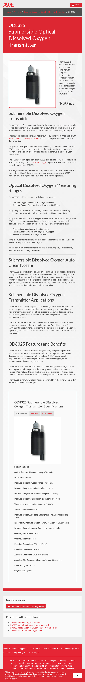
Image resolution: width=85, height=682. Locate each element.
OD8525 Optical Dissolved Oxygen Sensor (27, 630)
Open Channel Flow (53, 663)
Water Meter (68, 663)
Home (8, 12)
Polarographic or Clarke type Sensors (24, 138)
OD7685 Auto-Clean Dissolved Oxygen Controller (30, 625)
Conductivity (33, 660)
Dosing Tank (41, 668)
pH (11, 660)
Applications (25, 649)
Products (17, 12)
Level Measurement (34, 663)
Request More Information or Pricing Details (26, 606)
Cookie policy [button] (57, 676)
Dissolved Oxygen (31, 12)
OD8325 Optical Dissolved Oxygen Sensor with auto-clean (33, 628)
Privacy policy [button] (11, 679)
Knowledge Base (71, 649)
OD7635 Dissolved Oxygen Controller (25, 622)
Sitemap (70, 668)
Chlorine (72, 660)
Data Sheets (47, 413)
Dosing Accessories (56, 668)
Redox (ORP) (20, 660)
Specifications (21, 413)
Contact (14, 649)
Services (46, 649)
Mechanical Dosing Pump (23, 668)
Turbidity (62, 660)
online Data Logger (39, 162)
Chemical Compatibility (14, 653)
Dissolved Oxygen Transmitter (53, 12)
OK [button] (77, 676)
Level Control (18, 663)
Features (34, 413)
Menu (76, 5)
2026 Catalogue (32, 653)
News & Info (57, 649)
